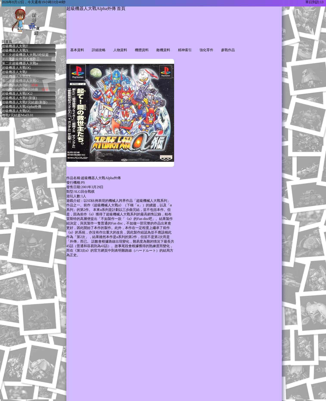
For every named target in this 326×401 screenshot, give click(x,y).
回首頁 (7, 41)
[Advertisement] (144, 33)
